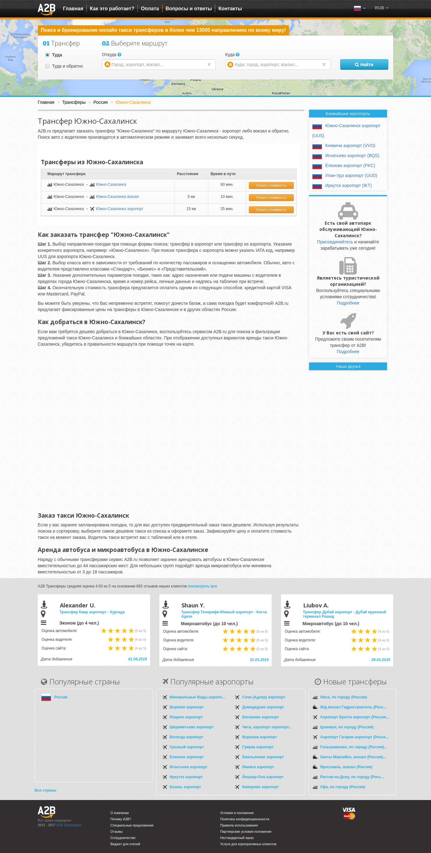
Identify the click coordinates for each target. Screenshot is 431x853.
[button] (381, 8)
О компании (119, 813)
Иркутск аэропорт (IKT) (348, 185)
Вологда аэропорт (186, 737)
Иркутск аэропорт (186, 777)
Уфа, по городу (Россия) (342, 787)
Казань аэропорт (185, 787)
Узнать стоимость (271, 185)
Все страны (45, 790)
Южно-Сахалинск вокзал (117, 196)
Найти (364, 64)
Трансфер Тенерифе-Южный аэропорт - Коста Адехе (224, 614)
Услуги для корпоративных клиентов (248, 844)
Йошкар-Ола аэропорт (262, 777)
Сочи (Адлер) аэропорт (263, 697)
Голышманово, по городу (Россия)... (353, 747)
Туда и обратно (64, 66)
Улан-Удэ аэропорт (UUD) (351, 175)
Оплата (150, 8)
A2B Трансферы (68, 825)
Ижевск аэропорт (258, 767)
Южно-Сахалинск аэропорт (119, 209)
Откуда (111, 54)
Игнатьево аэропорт (188, 767)
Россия (61, 697)
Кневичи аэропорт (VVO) (350, 145)
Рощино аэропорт (186, 717)
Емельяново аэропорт (263, 757)
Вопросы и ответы (189, 8)
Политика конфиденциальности (244, 819)
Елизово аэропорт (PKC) (350, 165)
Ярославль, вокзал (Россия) (346, 767)
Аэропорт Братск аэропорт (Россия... (354, 717)
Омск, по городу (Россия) (343, 697)
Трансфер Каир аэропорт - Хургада (92, 612)
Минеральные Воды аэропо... (197, 697)
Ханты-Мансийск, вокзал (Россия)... (353, 757)
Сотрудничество (122, 838)
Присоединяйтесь (335, 241)
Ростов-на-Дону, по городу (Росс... (352, 777)
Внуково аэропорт (187, 707)
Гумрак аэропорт (258, 747)
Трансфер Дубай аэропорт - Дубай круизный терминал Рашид (344, 614)
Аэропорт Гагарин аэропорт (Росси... (354, 737)
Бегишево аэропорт (260, 717)
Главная (73, 8)
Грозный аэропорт (187, 747)
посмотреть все (202, 586)
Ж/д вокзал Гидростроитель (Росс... (353, 707)
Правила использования (239, 825)
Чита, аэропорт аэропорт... (267, 727)
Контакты (230, 8)
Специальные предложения (131, 825)
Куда (232, 54)
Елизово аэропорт (187, 757)
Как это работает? (112, 8)
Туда (53, 54)
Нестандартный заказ (237, 838)
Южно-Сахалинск (111, 184)
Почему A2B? (120, 819)
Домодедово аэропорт (263, 707)
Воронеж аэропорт (259, 737)
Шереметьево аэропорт (192, 727)
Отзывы (116, 831)
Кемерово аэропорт (260, 787)
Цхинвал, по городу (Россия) (347, 727)
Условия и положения (237, 813)
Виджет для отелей (125, 844)
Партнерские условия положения (245, 831)
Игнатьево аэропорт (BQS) (352, 155)
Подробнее (348, 302)
